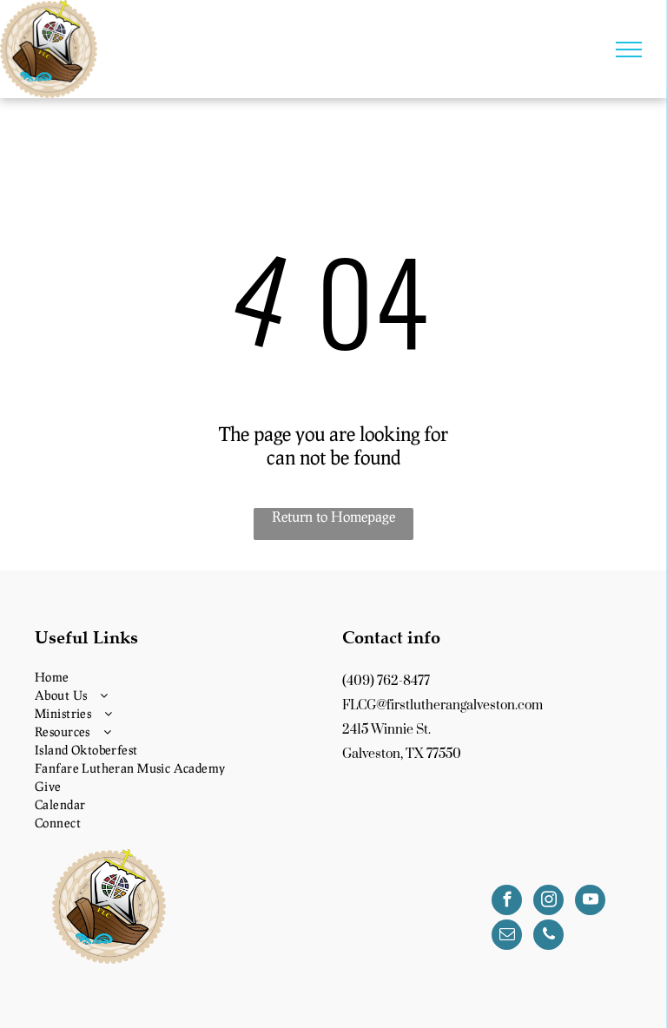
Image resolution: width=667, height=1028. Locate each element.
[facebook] (507, 902)
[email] (507, 936)
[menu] (628, 49)
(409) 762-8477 (386, 681)
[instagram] (548, 902)
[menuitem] (180, 677)
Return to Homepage (333, 516)
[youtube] (590, 902)
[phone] (548, 936)
